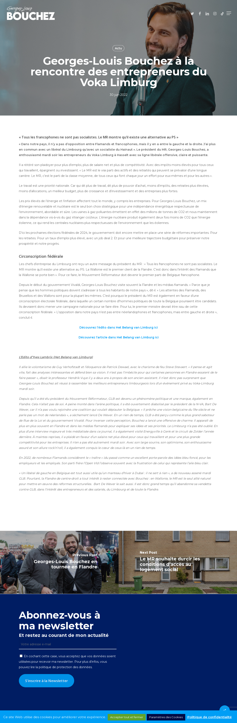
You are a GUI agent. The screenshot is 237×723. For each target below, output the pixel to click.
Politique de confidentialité (209, 717)
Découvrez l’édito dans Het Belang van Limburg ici (118, 327)
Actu (118, 48)
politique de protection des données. (65, 667)
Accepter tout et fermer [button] (126, 717)
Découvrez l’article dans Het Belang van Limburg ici (119, 337)
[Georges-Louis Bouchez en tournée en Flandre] (59, 562)
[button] (229, 13)
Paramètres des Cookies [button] (166, 717)
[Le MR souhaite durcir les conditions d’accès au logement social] (178, 562)
